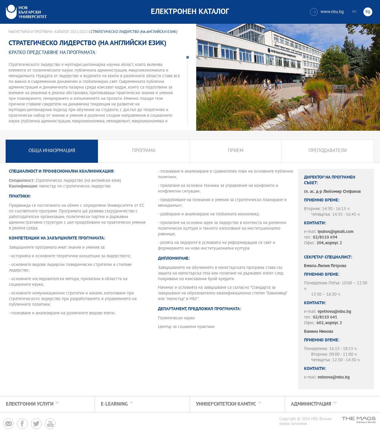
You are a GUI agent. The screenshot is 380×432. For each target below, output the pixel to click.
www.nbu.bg (327, 12)
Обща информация (51, 151)
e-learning (114, 404)
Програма (144, 151)
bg (367, 12)
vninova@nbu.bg (334, 377)
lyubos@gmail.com (336, 232)
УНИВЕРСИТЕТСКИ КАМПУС (226, 404)
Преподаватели (327, 151)
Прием (235, 151)
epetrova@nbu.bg (334, 312)
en (354, 12)
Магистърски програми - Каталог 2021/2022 (48, 32)
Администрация (311, 404)
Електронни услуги (29, 404)
